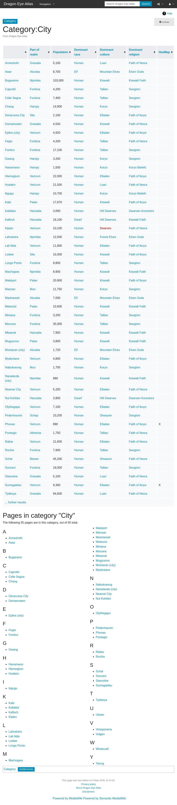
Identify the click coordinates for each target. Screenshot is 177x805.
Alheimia (35, 432)
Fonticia (35, 89)
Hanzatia (35, 210)
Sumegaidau (13, 485)
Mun (33, 289)
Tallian (104, 89)
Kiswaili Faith (137, 80)
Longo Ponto (13, 263)
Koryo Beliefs (137, 167)
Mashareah (12, 297)
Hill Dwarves (108, 210)
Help (169, 13)
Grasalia (35, 63)
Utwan (100, 714)
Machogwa (12, 271)
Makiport (10, 280)
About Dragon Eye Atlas (88, 787)
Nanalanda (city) (106, 589)
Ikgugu (9, 193)
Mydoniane (12, 358)
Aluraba (35, 71)
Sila (32, 115)
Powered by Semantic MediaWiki (104, 798)
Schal (8, 458)
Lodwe (9, 254)
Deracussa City (15, 115)
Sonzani (10, 467)
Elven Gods (136, 71)
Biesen (34, 458)
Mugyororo (12, 341)
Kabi (8, 202)
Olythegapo (12, 406)
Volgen (100, 734)
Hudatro (10, 184)
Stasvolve (11, 476)
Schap (34, 415)
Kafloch (10, 219)
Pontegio (11, 432)
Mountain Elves (110, 71)
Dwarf (78, 219)
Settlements (26, 769)
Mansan (10, 289)
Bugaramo (12, 80)
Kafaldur (10, 210)
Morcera (10, 323)
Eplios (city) (12, 132)
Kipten (9, 228)
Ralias (9, 441)
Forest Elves (108, 236)
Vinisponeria (104, 729)
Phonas (10, 424)
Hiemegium (12, 176)
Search (146, 3)
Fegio (8, 141)
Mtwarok (10, 332)
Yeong (100, 763)
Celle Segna (13, 98)
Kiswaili (105, 80)
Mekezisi (10, 306)
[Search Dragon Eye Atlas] (122, 3)
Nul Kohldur (12, 398)
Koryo (104, 106)
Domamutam (13, 124)
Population (60, 52)
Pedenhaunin (13, 415)
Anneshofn (12, 63)
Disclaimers (88, 791)
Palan (33, 202)
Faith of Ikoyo (137, 115)
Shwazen (106, 415)
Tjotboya (10, 493)
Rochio (9, 450)
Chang (9, 106)
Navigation (45, 4)
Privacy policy (88, 784)
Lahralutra (11, 236)
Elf (76, 71)
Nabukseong (13, 367)
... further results (15, 502)
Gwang (9, 158)
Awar (8, 71)
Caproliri (10, 89)
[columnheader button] (15, 52)
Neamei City (13, 389)
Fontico (10, 150)
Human (79, 63)
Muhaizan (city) (15, 349)
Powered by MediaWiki (67, 798)
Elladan (105, 115)
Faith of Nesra (138, 63)
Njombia (35, 80)
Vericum (35, 132)
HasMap (164, 52)
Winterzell (102, 748)
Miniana (10, 315)
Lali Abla (10, 245)
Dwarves (105, 228)
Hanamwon (12, 167)
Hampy (34, 106)
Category (9, 769)
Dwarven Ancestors (141, 210)
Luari (103, 63)
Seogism (134, 89)
